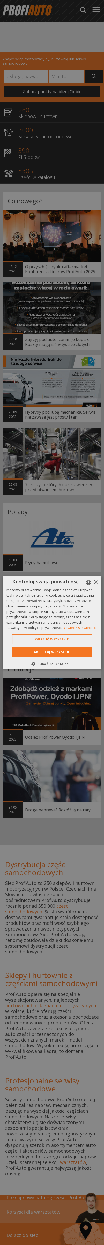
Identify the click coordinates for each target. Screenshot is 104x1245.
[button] (52, 663)
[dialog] (52, 622)
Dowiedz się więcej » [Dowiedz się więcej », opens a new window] (79, 627)
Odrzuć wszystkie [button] (52, 639)
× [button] (96, 582)
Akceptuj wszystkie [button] (52, 652)
